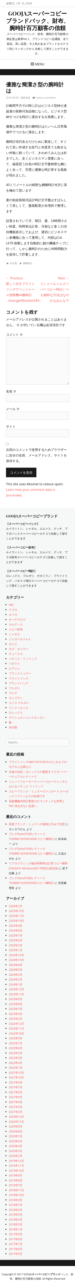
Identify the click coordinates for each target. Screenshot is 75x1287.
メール (13, 409)
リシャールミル (18, 708)
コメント (14, 334)
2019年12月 (16, 1161)
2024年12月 (16, 955)
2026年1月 (15, 906)
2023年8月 (15, 1004)
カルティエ (16, 624)
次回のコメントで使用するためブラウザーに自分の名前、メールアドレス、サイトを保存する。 (36, 455)
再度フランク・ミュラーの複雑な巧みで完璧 (37, 824)
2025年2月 (15, 945)
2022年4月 (15, 1058)
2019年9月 (15, 1175)
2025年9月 (15, 926)
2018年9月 (15, 1200)
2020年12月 (16, 1116)
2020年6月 (15, 1141)
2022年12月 (16, 1023)
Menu (40, 64)
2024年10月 (16, 960)
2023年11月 (16, 994)
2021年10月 (16, 1077)
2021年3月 (15, 1107)
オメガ (13, 614)
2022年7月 (15, 1043)
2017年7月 (15, 1244)
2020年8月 (15, 1131)
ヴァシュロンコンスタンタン (27, 717)
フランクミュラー (20, 673)
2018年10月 (16, 1195)
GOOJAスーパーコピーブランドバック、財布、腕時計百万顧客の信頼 (37, 20)
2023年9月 (15, 999)
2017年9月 (15, 1234)
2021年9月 (15, 1082)
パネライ (14, 663)
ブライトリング (18, 678)
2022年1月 (15, 1067)
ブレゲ (13, 693)
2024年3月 (15, 974)
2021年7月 (15, 1087)
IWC (11, 605)
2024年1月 (15, 984)
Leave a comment (46, 97)
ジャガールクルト (20, 639)
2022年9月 (15, 1038)
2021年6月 (15, 1092)
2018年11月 (16, 1190)
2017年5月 (15, 1254)
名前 (11, 391)
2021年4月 (15, 1102)
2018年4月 (15, 1219)
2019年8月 (15, 1180)
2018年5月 (15, 1214)
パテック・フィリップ (23, 659)
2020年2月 (15, 1156)
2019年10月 (16, 1170)
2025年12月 (16, 911)
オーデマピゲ (17, 619)
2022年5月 (15, 1053)
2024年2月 (15, 979)
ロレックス (16, 712)
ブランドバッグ (18, 683)
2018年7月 (15, 1205)
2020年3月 (15, 1151)
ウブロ (13, 610)
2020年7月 (15, 1136)
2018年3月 (15, 1224)
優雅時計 (27, 263)
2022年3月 (15, 1063)
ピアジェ (14, 668)
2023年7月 (15, 1009)
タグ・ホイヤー (18, 649)
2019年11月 (16, 1165)
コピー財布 (16, 629)
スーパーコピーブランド (46, 1274)
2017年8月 (15, 1239)
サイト (11, 426)
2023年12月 (16, 989)
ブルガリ (14, 688)
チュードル (16, 654)
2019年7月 (15, 1185)
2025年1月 (15, 950)
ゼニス (13, 644)
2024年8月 (15, 965)
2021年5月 (15, 1097)
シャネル (14, 634)
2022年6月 (15, 1048)
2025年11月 (16, 916)
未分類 (13, 263)
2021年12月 (16, 1072)
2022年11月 (16, 1028)
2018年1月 (15, 1229)
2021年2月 (15, 1112)
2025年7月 (15, 935)
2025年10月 (16, 921)
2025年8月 (15, 930)
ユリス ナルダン (19, 703)
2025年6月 (15, 940)
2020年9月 (15, 1126)
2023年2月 (15, 1018)
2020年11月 (16, 1121)
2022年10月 (16, 1033)
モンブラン (16, 698)
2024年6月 (15, 969)
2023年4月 (15, 1014)
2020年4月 (15, 1146)
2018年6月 (15, 1210)
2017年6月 (15, 1249)
